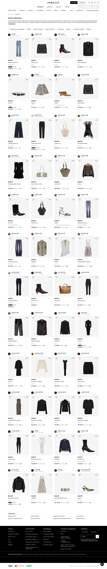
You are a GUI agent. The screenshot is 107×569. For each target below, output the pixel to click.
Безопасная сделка (31, 536)
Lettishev (14, 155)
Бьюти (49, 10)
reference (37, 34)
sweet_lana (14, 272)
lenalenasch (38, 353)
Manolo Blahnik (65, 554)
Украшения (79, 10)
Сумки (71, 10)
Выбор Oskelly (12, 10)
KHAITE (10, 60)
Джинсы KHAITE (35, 518)
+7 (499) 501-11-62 (65, 542)
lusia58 (36, 469)
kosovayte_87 (85, 469)
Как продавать (47, 531)
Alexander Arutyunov (75, 554)
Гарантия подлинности (32, 534)
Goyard (41, 554)
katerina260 (61, 34)
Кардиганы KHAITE (59, 516)
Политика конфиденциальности (91, 566)
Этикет (10, 542)
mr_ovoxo (60, 272)
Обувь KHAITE (12, 516)
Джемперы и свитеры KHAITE (62, 518)
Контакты (63, 531)
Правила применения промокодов (31, 548)
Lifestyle (67, 7)
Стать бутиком (47, 542)
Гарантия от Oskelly (13, 534)
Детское (58, 7)
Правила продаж (73, 566)
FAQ (62, 534)
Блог (9, 539)
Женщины (40, 7)
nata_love (14, 469)
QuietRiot (14, 74)
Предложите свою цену (32, 542)
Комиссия (46, 539)
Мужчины (50, 7)
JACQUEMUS (46, 554)
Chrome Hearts (26, 554)
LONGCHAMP (57, 554)
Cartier (52, 554)
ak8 (36, 431)
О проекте (11, 531)
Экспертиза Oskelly (48, 534)
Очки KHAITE (80, 516)
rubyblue (60, 74)
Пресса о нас (11, 536)
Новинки (22, 10)
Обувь (56, 10)
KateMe (37, 74)
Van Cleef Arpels (34, 554)
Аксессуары (39, 10)
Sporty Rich (83, 554)
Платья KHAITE (80, 518)
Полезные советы (30, 544)
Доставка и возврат (31, 539)
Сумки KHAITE (35, 516)
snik (12, 34)
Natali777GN (38, 115)
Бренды (30, 10)
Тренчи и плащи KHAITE (15, 518)
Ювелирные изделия (93, 10)
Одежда (63, 10)
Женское (10, 14)
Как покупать (29, 531)
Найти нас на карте (66, 549)
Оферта (80, 566)
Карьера (10, 544)
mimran (83, 312)
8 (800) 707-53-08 (66, 538)
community (84, 74)
